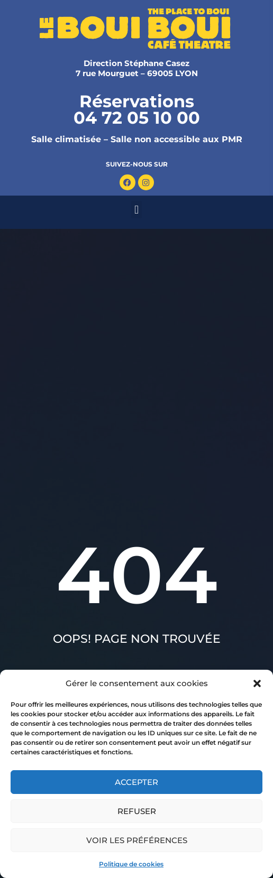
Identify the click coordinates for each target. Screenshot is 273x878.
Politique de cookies (131, 864)
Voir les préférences (136, 840)
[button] (257, 683)
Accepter (136, 782)
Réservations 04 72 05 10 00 (137, 109)
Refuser (136, 811)
